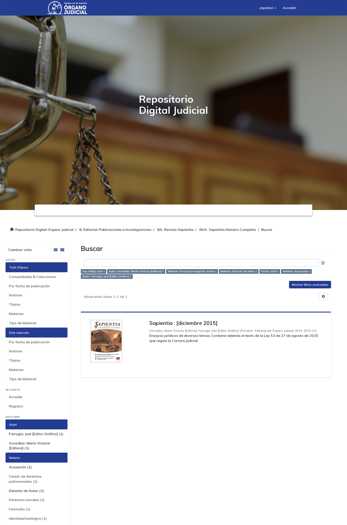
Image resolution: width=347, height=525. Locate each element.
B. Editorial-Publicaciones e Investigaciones (115, 229)
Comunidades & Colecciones (32, 276)
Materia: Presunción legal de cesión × (192, 271)
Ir (323, 262)
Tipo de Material (22, 323)
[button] (267, 7)
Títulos (14, 304)
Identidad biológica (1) (28, 518)
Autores (15, 295)
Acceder (16, 397)
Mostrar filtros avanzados (310, 285)
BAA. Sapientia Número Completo (227, 229)
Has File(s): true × (93, 271)
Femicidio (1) (19, 509)
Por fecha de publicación (29, 286)
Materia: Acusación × (296, 271)
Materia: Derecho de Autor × (238, 271)
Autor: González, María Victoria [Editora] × (136, 271)
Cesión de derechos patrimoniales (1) (25, 479)
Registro (16, 406)
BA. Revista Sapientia (175, 229)
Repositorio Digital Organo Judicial (44, 229)
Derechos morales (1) (26, 500)
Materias (16, 313)
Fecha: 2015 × (270, 271)
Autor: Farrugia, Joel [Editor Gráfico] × (106, 276)
